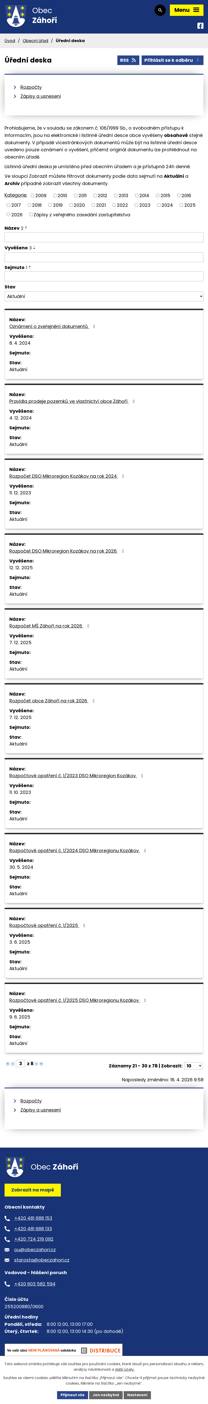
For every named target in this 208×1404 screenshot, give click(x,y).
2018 (37, 205)
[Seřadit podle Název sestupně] (26, 229)
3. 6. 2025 (19, 942)
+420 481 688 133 (33, 1229)
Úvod (10, 41)
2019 (58, 205)
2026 (16, 214)
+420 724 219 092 (34, 1239)
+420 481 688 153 (33, 1218)
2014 (144, 195)
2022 (122, 205)
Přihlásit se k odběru (172, 60)
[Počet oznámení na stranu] (193, 1065)
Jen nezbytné (106, 1394)
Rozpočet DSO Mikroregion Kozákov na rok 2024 (67, 476)
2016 (186, 195)
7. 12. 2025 (20, 642)
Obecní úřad (35, 41)
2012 (102, 195)
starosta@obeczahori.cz (41, 1260)
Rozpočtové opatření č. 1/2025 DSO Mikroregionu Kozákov (78, 1000)
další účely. (125, 1369)
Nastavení (137, 1394)
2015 (165, 195)
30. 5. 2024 (21, 867)
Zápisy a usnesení (40, 96)
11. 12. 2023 (20, 493)
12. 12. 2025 (21, 567)
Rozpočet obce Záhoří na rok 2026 (52, 701)
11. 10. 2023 (20, 792)
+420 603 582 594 (35, 1284)
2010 (62, 195)
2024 (167, 205)
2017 (16, 205)
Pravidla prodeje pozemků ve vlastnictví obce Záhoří (73, 401)
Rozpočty (31, 87)
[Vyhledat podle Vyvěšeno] (104, 257)
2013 (123, 195)
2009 (40, 195)
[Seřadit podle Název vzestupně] (26, 227)
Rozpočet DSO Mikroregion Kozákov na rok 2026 (67, 551)
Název (14, 228)
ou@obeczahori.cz (35, 1249)
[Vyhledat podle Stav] (104, 296)
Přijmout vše (73, 1394)
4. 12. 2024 (20, 418)
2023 (144, 205)
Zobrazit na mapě (32, 1190)
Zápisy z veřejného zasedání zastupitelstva (82, 214)
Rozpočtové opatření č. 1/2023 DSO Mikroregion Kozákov (77, 775)
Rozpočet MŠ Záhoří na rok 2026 (50, 626)
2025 (190, 205)
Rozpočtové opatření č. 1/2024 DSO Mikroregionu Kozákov (78, 850)
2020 (79, 205)
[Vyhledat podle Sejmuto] (104, 276)
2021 (101, 205)
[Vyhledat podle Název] (104, 237)
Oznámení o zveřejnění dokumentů (53, 326)
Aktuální (18, 369)
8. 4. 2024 (20, 343)
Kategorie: (16, 195)
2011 (83, 195)
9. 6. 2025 (19, 1017)
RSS (128, 60)
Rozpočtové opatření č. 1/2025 (48, 925)
